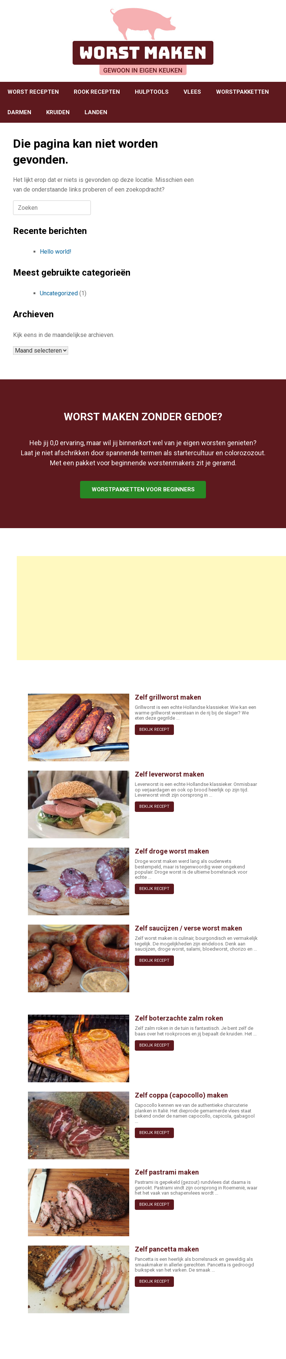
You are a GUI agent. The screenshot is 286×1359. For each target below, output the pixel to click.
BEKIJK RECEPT (154, 729)
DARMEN (19, 112)
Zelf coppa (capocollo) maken (181, 1095)
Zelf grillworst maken (168, 697)
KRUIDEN (58, 112)
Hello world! (56, 251)
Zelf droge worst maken (172, 851)
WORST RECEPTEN (33, 92)
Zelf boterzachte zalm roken (179, 1018)
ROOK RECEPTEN (97, 92)
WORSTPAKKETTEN (242, 92)
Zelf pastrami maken (167, 1172)
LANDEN (96, 112)
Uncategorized (59, 293)
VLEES (192, 92)
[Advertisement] (151, 608)
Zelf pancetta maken (167, 1249)
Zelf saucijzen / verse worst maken (188, 928)
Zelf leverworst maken (169, 774)
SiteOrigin (140, 1344)
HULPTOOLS (152, 92)
